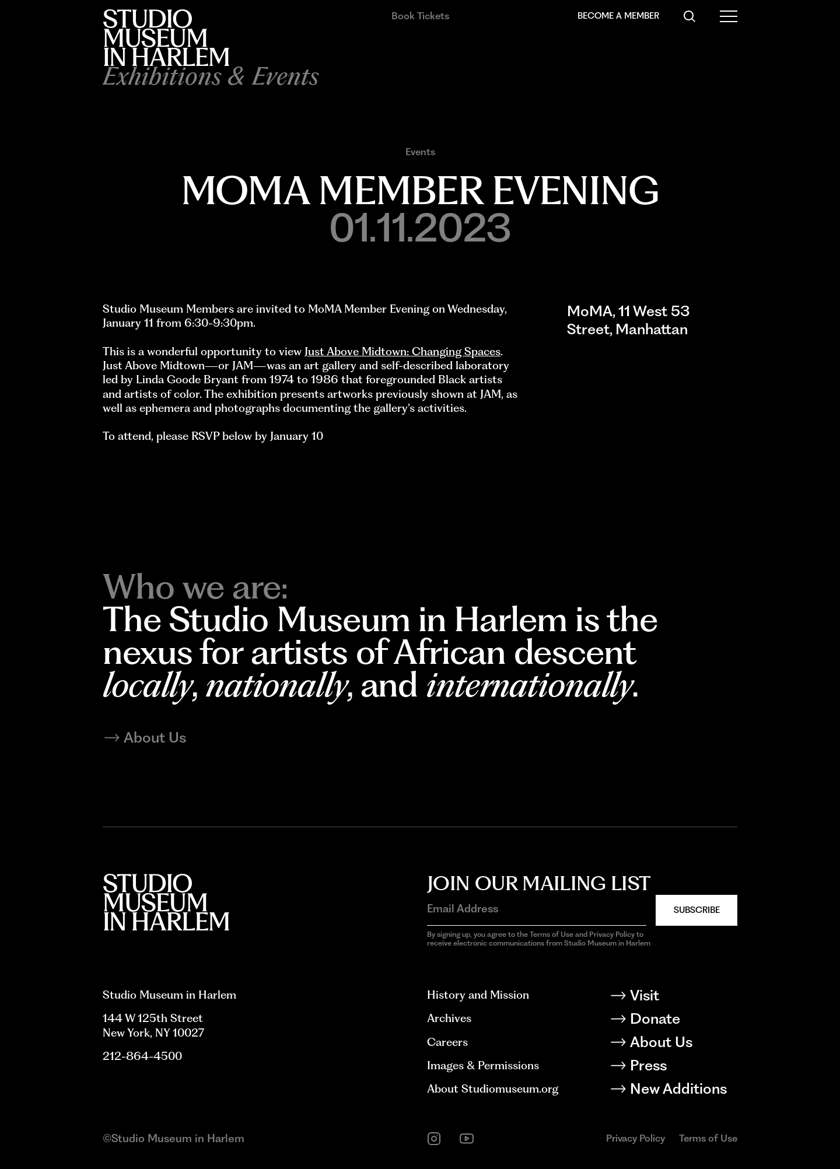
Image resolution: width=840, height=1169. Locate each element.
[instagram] (434, 1139)
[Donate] (683, 1021)
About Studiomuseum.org (492, 1089)
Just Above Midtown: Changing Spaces (402, 351)
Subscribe (697, 910)
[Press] (683, 1067)
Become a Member (618, 15)
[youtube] (467, 1139)
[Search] (689, 16)
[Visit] (683, 997)
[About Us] (683, 1044)
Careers (447, 1042)
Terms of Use (708, 1138)
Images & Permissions (483, 1065)
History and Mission (478, 995)
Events (420, 152)
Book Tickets (420, 16)
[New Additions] (683, 1091)
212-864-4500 (142, 1056)
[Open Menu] (728, 16)
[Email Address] (536, 909)
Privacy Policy (635, 1138)
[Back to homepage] (166, 37)
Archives (449, 1018)
